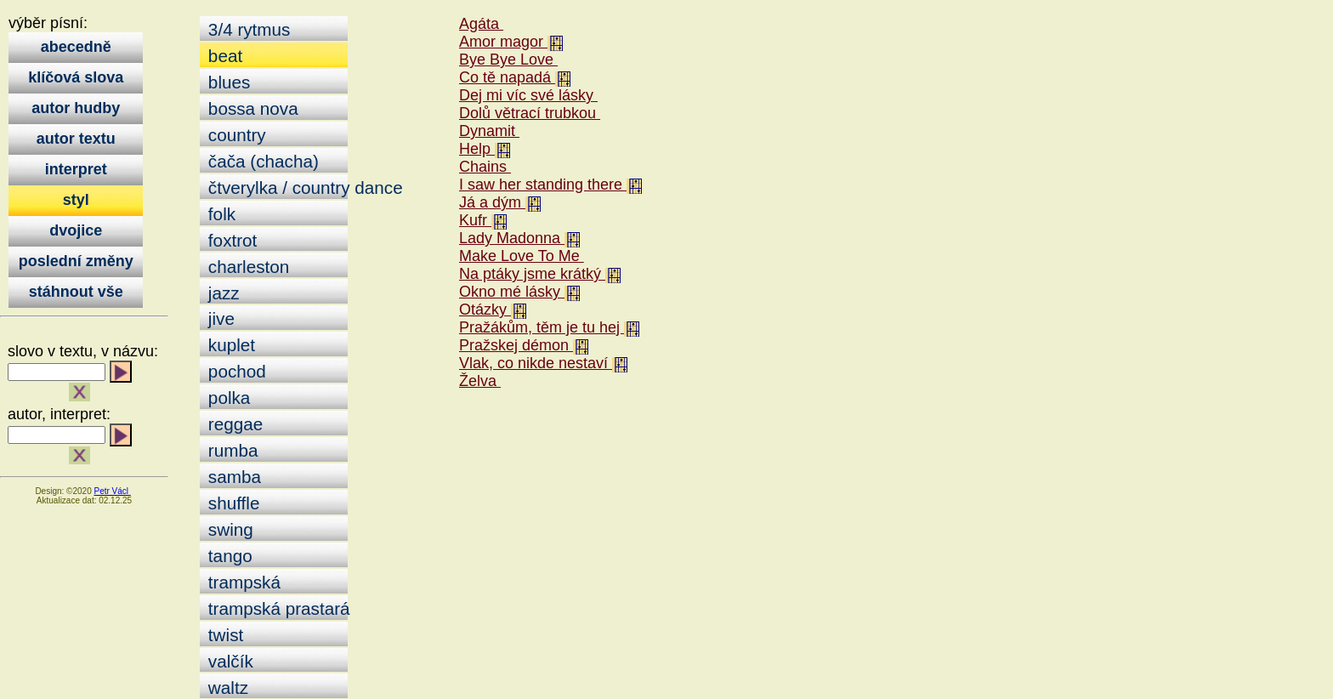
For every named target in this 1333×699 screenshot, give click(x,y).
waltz (225, 687)
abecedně (76, 46)
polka (226, 397)
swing (228, 529)
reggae (233, 424)
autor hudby (75, 107)
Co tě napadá (507, 77)
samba (232, 476)
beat (222, 55)
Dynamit (489, 130)
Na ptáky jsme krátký (532, 273)
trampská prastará (275, 608)
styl (76, 199)
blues (226, 82)
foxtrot (230, 240)
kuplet (229, 345)
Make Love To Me (521, 255)
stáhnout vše (76, 291)
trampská (242, 582)
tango (227, 555)
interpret (76, 169)
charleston (246, 266)
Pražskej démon (516, 345)
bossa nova (250, 108)
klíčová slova (75, 77)
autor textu (76, 138)
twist (223, 635)
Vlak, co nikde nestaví (535, 363)
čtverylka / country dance (275, 187)
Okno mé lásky (511, 291)
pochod (234, 371)
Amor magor (503, 41)
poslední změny (76, 261)
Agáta (481, 23)
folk (219, 214)
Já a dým (492, 202)
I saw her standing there (543, 184)
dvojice (75, 230)
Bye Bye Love (508, 59)
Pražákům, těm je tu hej (541, 327)
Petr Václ (112, 491)
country (234, 135)
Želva (480, 380)
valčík (228, 661)
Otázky (485, 309)
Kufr (475, 220)
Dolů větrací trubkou (529, 113)
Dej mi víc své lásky (528, 95)
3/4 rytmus (246, 29)
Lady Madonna (511, 238)
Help (477, 148)
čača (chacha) (261, 161)
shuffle (231, 503)
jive (219, 318)
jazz (221, 293)
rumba (230, 450)
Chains (485, 166)
